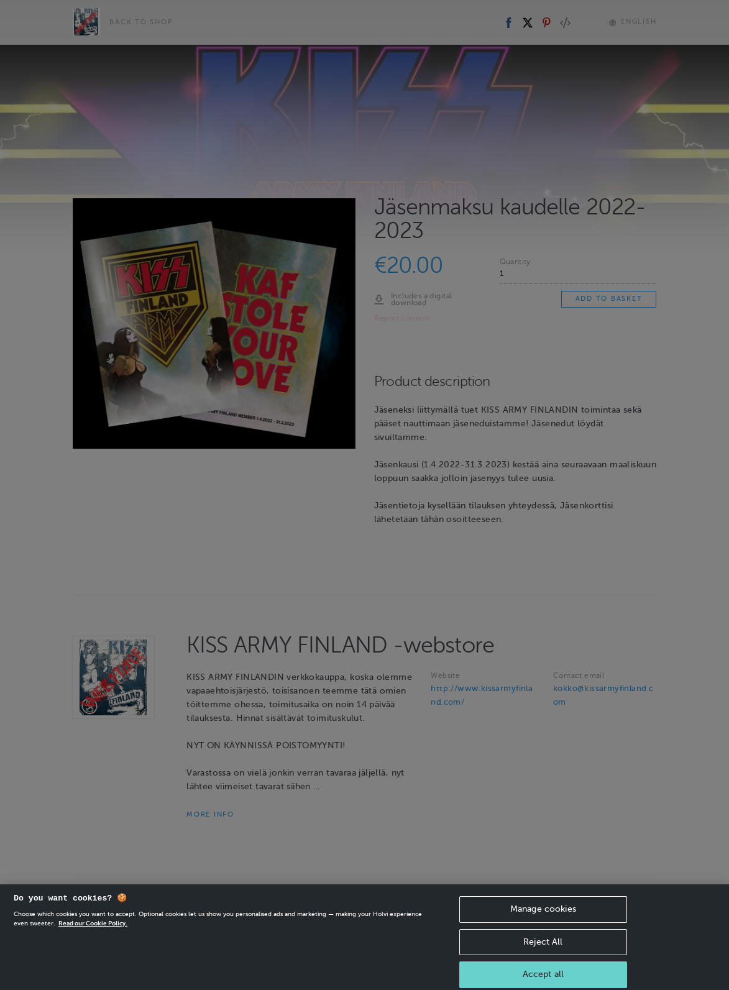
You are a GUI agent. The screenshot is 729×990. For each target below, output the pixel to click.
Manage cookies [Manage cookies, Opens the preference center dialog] (543, 919)
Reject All (542, 951)
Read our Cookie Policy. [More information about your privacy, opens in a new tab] (92, 933)
